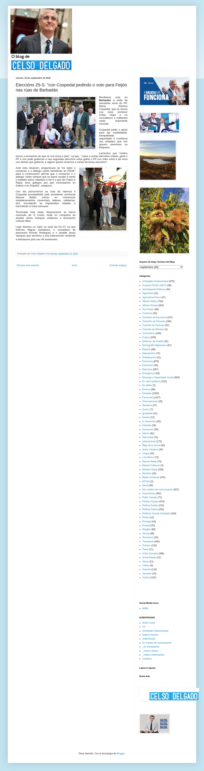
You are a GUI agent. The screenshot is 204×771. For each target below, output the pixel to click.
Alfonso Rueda (150, 305)
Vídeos (145, 565)
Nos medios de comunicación (157, 489)
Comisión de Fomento (153, 321)
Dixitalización (149, 357)
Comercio (147, 313)
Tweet (145, 549)
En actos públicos (151, 381)
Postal (145, 525)
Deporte (146, 349)
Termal (145, 533)
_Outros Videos (150, 651)
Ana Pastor (148, 309)
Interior (145, 433)
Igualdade (147, 413)
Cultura (146, 337)
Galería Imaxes (150, 634)
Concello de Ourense (153, 325)
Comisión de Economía (154, 317)
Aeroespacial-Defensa (153, 289)
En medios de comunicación (157, 642)
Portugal (146, 521)
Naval (145, 485)
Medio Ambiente (150, 477)
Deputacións (148, 353)
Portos (145, 517)
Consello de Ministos (153, 329)
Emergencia (148, 373)
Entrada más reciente (28, 265)
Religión (146, 529)
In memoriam (149, 421)
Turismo (146, 545)
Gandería (147, 405)
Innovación (148, 429)
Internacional (149, 441)
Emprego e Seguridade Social (157, 377)
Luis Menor (148, 457)
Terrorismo (147, 537)
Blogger (121, 753)
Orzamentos (148, 493)
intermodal (147, 437)
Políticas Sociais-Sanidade (156, 513)
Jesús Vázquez (150, 449)
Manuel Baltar (149, 461)
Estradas (146, 393)
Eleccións (147, 369)
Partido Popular (150, 501)
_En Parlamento (150, 646)
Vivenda (146, 569)
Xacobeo (146, 573)
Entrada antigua (118, 265)
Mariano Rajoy (149, 469)
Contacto (147, 658)
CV (144, 626)
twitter (145, 608)
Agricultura (147, 293)
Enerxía (146, 389)
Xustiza (146, 577)
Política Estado (150, 505)
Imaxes (146, 417)
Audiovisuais (148, 638)
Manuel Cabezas (151, 465)
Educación (147, 365)
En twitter (147, 385)
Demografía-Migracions (154, 345)
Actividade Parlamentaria (155, 281)
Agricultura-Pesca (151, 297)
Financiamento (150, 401)
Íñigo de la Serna (151, 445)
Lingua (145, 453)
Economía (147, 361)
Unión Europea (150, 553)
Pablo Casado (149, 497)
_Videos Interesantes (153, 654)
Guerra (145, 409)
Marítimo (146, 473)
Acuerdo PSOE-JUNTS (154, 285)
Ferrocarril (147, 397)
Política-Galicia (150, 509)
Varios (145, 561)
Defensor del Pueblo (153, 341)
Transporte (148, 541)
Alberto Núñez (149, 301)
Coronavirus (148, 333)
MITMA (146, 481)
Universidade (149, 557)
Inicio (74, 265)
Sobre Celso (148, 622)
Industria (146, 425)
